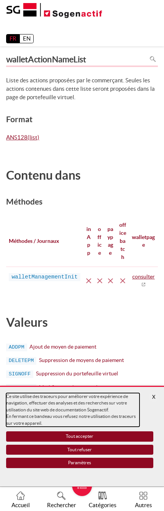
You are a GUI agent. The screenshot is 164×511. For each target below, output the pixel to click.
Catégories (103, 505)
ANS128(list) (22, 138)
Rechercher (61, 505)
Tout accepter (79, 436)
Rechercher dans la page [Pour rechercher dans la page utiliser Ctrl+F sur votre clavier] (153, 59)
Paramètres (79, 462)
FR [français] (13, 38)
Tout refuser (79, 449)
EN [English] (27, 38)
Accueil (20, 505)
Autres (143, 505)
